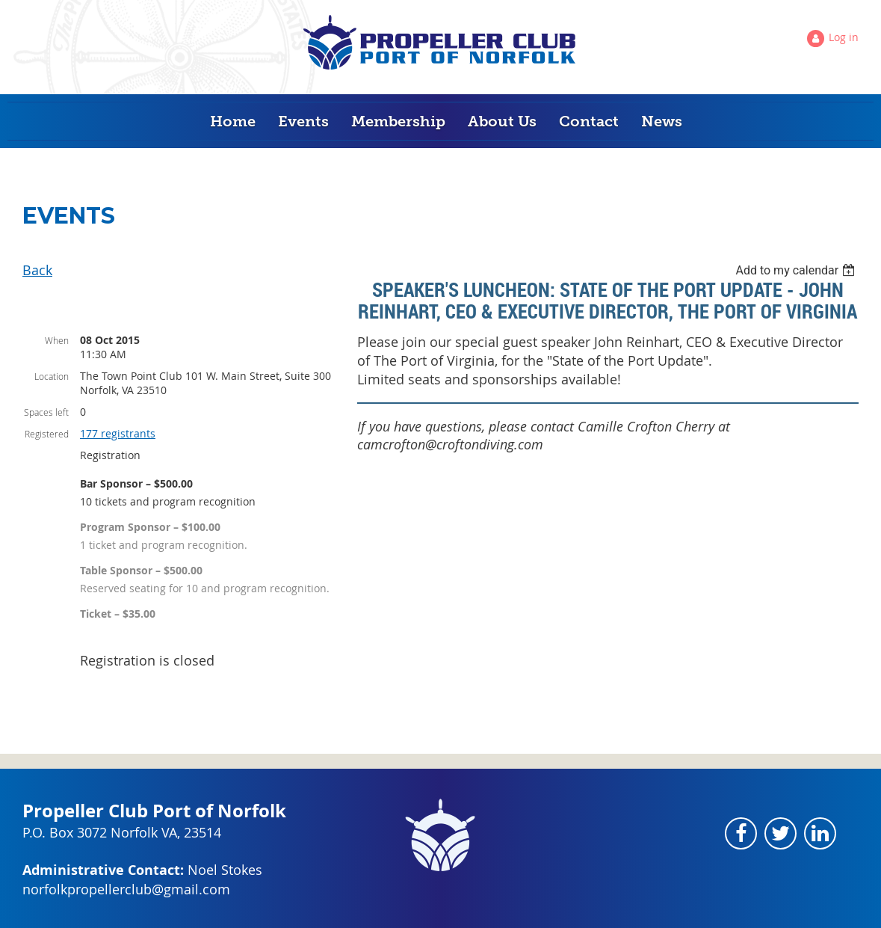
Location (51, 376)
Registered (47, 434)
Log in (844, 37)
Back (37, 270)
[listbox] (797, 270)
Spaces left (46, 412)
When (57, 340)
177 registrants (117, 433)
